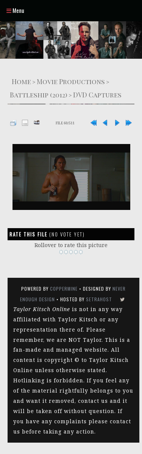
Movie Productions (71, 81)
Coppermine (64, 288)
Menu (15, 10)
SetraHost (99, 299)
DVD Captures (97, 94)
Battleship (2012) (38, 94)
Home (21, 81)
